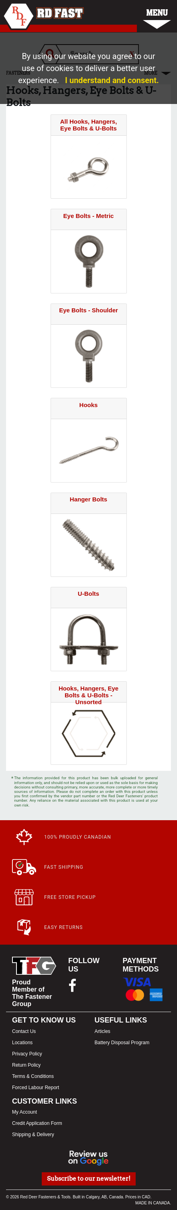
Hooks (88, 404)
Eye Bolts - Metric (88, 215)
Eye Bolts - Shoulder (88, 310)
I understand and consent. (112, 80)
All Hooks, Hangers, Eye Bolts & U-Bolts (88, 125)
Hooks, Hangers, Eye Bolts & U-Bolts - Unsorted (88, 695)
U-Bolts (88, 593)
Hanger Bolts (88, 499)
